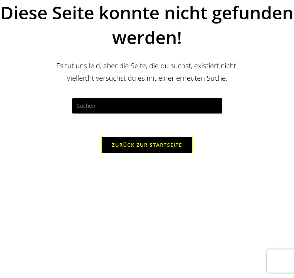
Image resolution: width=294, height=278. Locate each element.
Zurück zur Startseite (147, 144)
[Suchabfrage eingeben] (147, 106)
